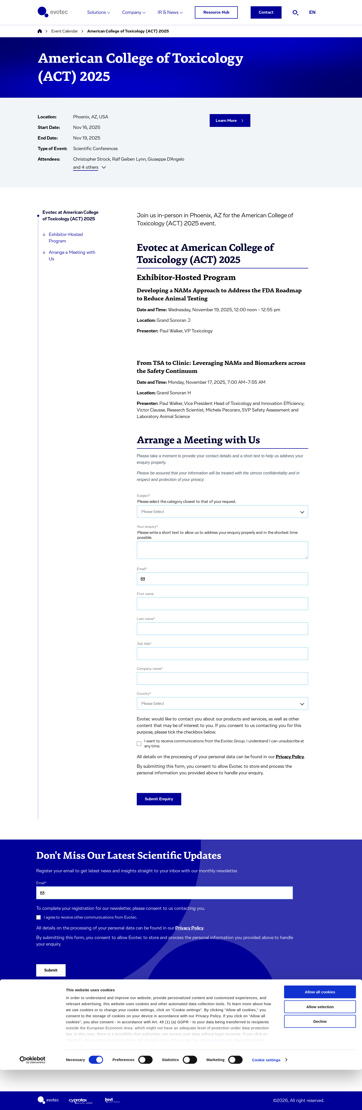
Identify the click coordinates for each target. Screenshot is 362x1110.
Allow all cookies (320, 1032)
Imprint (93, 1003)
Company (131, 12)
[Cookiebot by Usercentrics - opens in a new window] (33, 1100)
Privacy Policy (290, 757)
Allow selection (320, 1047)
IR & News (168, 12)
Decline (320, 1062)
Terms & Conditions (104, 1014)
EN (312, 12)
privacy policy (213, 1080)
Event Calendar (64, 31)
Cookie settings (266, 1100)
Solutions (96, 12)
